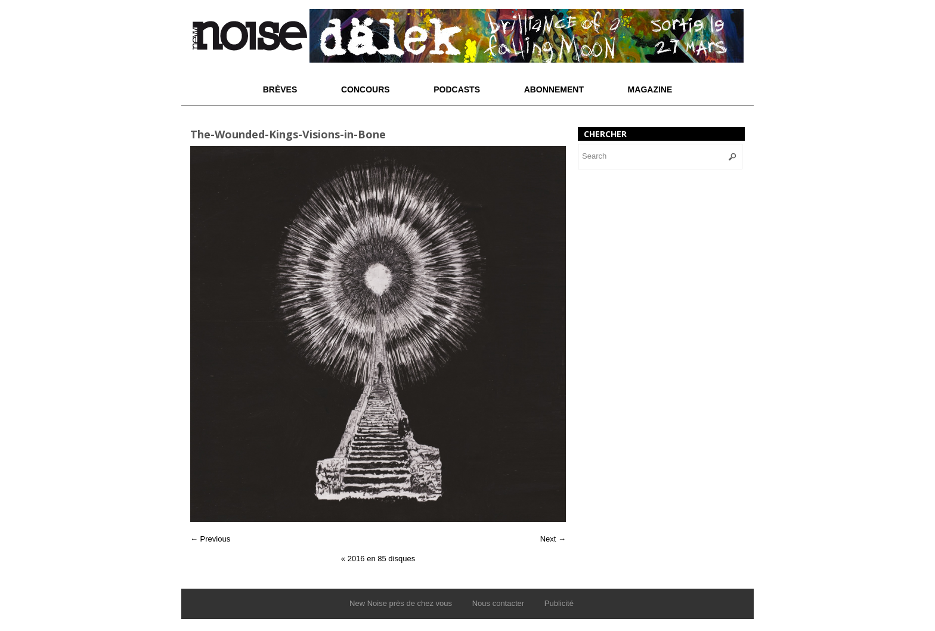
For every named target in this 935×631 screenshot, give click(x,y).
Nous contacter (498, 603)
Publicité (559, 603)
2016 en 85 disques (378, 558)
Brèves (280, 89)
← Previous (210, 538)
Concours (365, 89)
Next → (553, 538)
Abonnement (554, 89)
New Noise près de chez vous (400, 603)
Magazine (650, 89)
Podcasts (457, 89)
